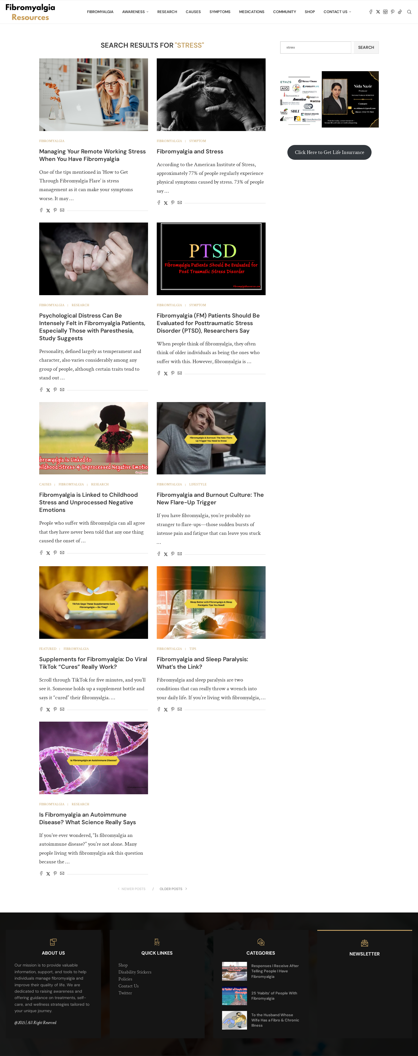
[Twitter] (378, 12)
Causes (193, 11)
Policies (125, 979)
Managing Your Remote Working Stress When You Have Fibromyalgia (92, 155)
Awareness (133, 11)
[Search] (409, 12)
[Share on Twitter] (48, 211)
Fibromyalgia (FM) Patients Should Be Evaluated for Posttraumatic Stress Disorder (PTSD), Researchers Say (208, 323)
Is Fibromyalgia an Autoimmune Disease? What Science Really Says (87, 818)
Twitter (125, 993)
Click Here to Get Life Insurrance (329, 152)
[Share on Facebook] (41, 211)
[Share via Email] (62, 211)
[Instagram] (385, 12)
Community (284, 11)
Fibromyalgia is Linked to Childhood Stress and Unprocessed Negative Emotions (88, 502)
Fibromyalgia (100, 11)
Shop (310, 11)
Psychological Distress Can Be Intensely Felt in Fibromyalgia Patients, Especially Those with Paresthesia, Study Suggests (92, 327)
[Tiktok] (400, 12)
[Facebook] (371, 12)
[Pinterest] (392, 12)
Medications (251, 11)
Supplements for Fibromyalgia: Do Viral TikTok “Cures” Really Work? (93, 662)
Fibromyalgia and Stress (190, 151)
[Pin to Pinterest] (55, 211)
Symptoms (220, 11)
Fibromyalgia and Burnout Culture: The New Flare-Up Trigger (210, 498)
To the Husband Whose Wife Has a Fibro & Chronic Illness (275, 1020)
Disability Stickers (135, 972)
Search (366, 47)
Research (167, 11)
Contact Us (335, 11)
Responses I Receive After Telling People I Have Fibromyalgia (275, 971)
